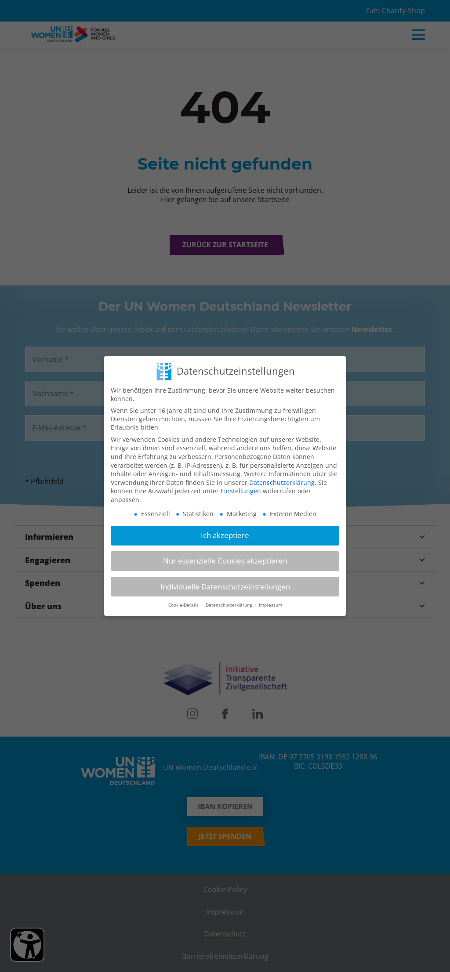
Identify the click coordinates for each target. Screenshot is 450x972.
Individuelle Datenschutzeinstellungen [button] (225, 587)
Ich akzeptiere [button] (225, 535)
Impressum (270, 605)
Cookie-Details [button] (184, 605)
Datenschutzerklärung (282, 482)
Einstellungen (241, 491)
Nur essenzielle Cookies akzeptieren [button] (225, 561)
